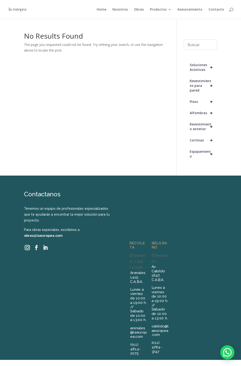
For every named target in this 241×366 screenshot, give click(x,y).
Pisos (203, 101)
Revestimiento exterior (203, 127)
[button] (227, 352)
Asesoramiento (189, 10)
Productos (158, 10)
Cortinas (203, 140)
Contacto (216, 10)
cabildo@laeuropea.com (160, 330)
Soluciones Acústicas (203, 67)
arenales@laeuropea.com (138, 332)
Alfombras (203, 113)
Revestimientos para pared (203, 85)
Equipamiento (203, 154)
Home (101, 10)
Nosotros (120, 10)
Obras (139, 10)
